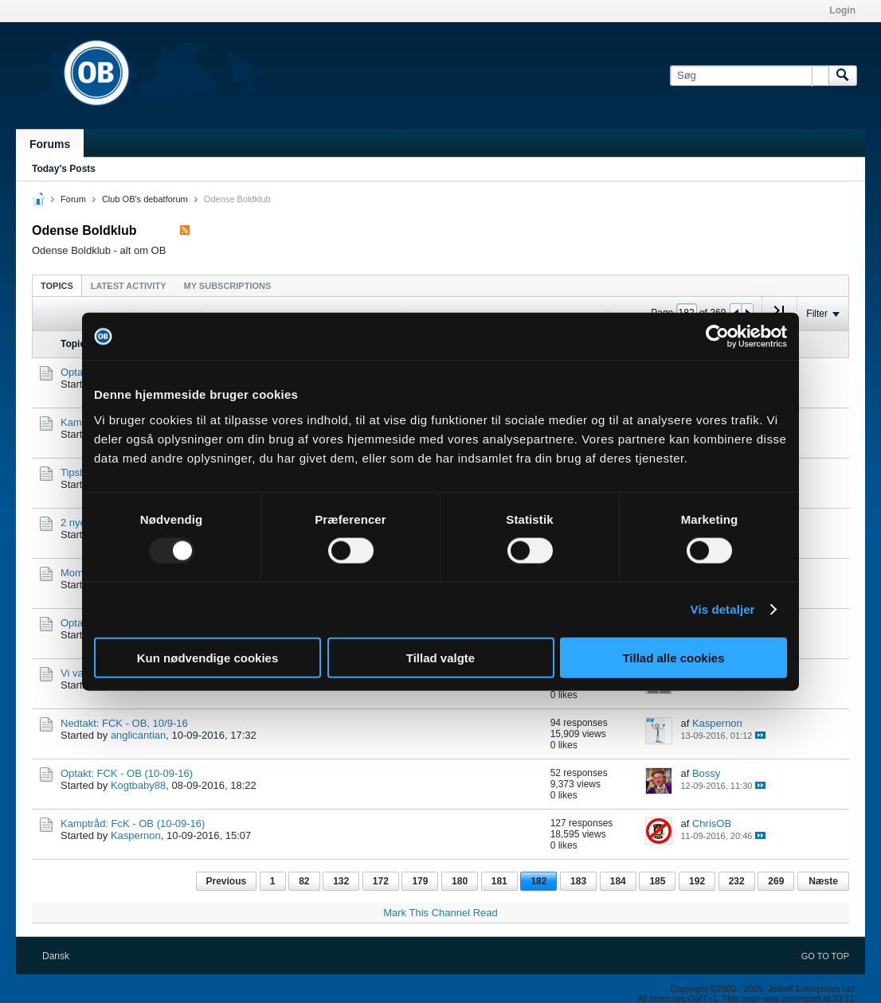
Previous (226, 881)
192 (697, 881)
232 (737, 881)
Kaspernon (717, 723)
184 (618, 881)
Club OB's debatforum (145, 199)
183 (578, 881)
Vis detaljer (723, 609)
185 (657, 881)
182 (538, 881)
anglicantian (138, 735)
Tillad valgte (440, 657)
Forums (49, 144)
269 (776, 881)
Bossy (706, 773)
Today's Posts (64, 168)
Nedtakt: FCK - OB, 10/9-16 (124, 723)
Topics (57, 286)
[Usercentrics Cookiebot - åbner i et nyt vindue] (717, 337)
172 (381, 881)
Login (842, 10)
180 (460, 881)
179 (420, 881)
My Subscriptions (228, 286)
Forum (73, 199)
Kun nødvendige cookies (208, 657)
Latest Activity (128, 286)
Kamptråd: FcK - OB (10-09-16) (133, 823)
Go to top (825, 956)
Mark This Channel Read (440, 913)
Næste (823, 881)
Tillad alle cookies (673, 657)
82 (304, 881)
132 (341, 881)
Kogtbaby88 (138, 785)
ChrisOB (711, 823)
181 (499, 881)
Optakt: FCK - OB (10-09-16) (127, 773)
